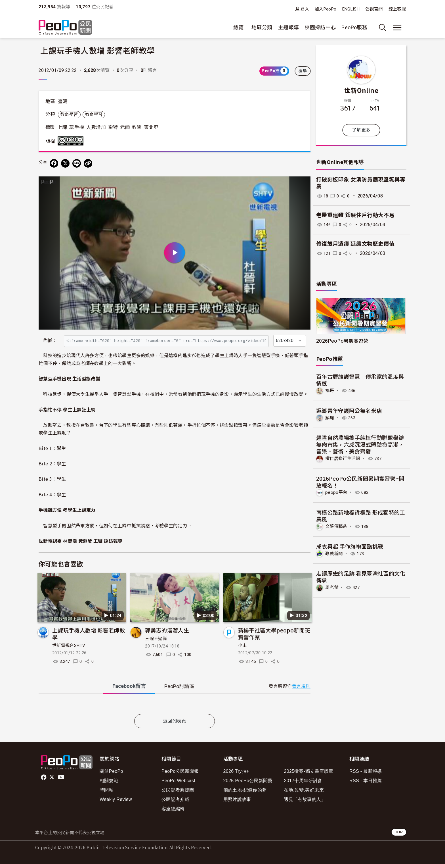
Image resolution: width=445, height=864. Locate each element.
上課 (62, 127)
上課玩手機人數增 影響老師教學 (88, 633)
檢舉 (303, 71)
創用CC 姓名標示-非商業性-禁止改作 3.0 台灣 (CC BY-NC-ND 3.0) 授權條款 (72, 140)
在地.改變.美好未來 (304, 790)
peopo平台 (336, 492)
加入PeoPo (326, 9)
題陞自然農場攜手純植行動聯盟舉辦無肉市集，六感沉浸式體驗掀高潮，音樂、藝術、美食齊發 (360, 444)
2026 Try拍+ (236, 771)
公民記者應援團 (177, 790)
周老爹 (332, 587)
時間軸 (107, 790)
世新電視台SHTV (68, 645)
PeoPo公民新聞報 (180, 771)
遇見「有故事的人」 (305, 799)
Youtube (61, 777)
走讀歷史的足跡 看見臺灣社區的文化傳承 (360, 576)
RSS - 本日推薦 (365, 780)
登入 (304, 9)
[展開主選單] (397, 27)
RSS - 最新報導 (365, 771)
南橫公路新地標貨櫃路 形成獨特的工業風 (360, 515)
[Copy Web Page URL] (88, 163)
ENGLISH (351, 9)
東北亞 (151, 127)
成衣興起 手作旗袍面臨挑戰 (349, 545)
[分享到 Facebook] (54, 163)
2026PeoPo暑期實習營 (342, 340)
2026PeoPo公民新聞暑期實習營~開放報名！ (360, 481)
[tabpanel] (174, 705)
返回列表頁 (174, 721)
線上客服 (397, 9)
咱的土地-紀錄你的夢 (245, 790)
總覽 (238, 27)
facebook (44, 777)
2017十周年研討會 (303, 780)
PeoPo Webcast (178, 780)
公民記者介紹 (175, 799)
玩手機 (76, 127)
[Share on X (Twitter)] (65, 163)
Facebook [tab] (129, 686)
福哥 (330, 390)
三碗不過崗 (156, 638)
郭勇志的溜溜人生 (167, 630)
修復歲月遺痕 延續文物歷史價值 (355, 244)
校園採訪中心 (320, 27)
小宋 (242, 645)
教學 (137, 127)
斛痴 (330, 417)
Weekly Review (116, 799)
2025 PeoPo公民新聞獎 (247, 780)
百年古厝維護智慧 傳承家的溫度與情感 (360, 379)
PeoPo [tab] (179, 686)
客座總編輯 (173, 808)
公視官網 (374, 9)
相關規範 (109, 780)
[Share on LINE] (76, 163)
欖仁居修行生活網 (343, 458)
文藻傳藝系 (337, 526)
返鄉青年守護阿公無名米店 (349, 410)
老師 (125, 127)
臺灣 (63, 101)
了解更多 (361, 130)
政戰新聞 (334, 553)
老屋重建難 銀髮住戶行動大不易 (355, 215)
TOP (399, 832)
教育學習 (69, 114)
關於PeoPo (111, 771)
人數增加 (96, 127)
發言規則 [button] (301, 686)
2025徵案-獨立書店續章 (308, 771)
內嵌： (50, 340)
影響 (113, 127)
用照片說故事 (237, 799)
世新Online (361, 90)
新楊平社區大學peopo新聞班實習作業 (274, 633)
